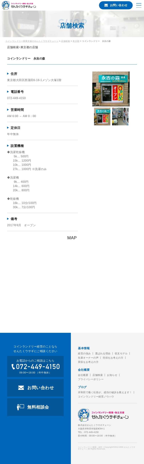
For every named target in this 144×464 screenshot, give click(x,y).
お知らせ (112, 375)
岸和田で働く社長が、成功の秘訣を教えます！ (105, 392)
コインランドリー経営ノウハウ (96, 396)
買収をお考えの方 (88, 362)
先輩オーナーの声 (88, 357)
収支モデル (121, 353)
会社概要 (83, 375)
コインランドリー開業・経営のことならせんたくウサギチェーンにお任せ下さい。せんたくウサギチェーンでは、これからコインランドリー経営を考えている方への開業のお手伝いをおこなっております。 (33, 5)
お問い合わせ (116, 5)
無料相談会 (38, 407)
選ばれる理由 (103, 353)
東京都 (76, 41)
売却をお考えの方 (113, 357)
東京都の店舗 (29, 47)
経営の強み (84, 353)
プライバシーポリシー (91, 379)
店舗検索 (65, 41)
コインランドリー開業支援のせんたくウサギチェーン (31, 41)
